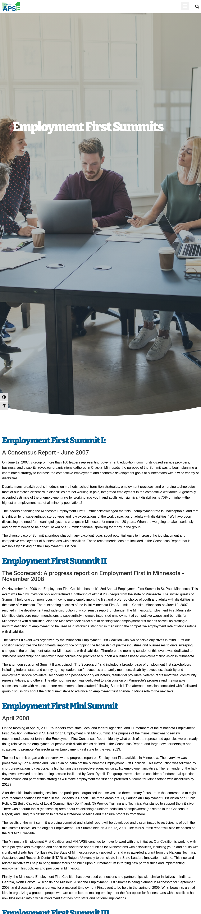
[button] (185, 6)
